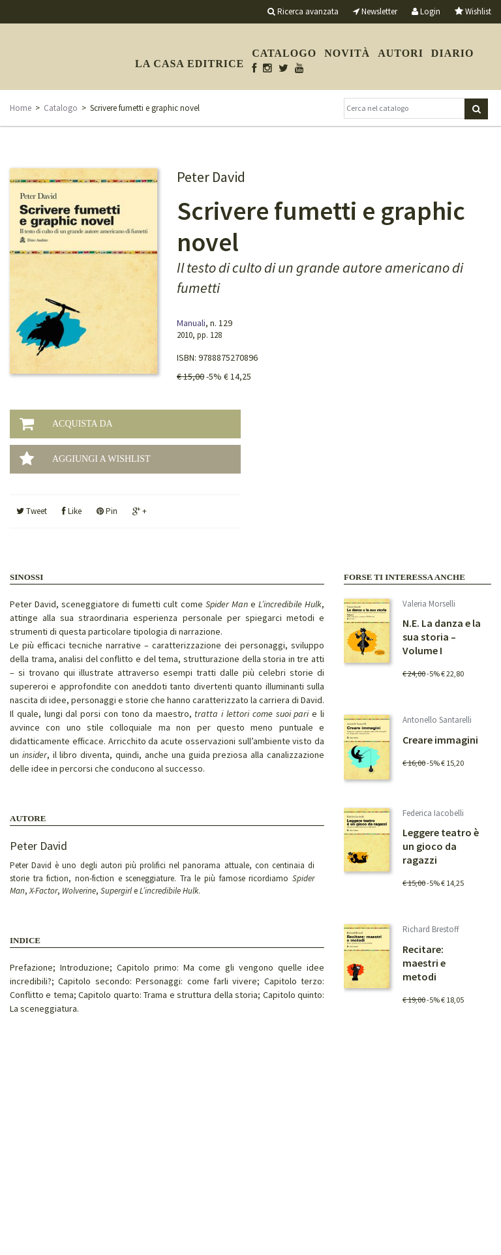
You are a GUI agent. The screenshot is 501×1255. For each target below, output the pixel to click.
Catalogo (284, 53)
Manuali (191, 323)
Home (20, 107)
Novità (347, 53)
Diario (452, 53)
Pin (107, 511)
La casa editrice (189, 63)
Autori (400, 53)
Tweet (31, 511)
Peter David (38, 845)
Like (72, 511)
